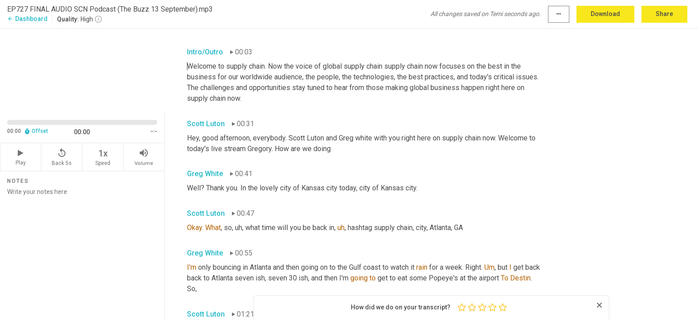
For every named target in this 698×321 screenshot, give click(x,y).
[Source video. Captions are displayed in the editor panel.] (82, 70)
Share (664, 13)
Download (605, 13)
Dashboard (27, 18)
